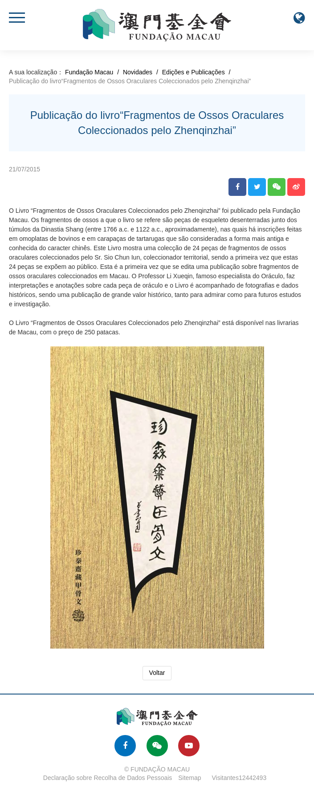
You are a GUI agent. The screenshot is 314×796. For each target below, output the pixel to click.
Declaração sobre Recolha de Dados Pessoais (107, 777)
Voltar (157, 672)
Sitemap (189, 777)
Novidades (137, 72)
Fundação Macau (89, 72)
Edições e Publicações (193, 72)
